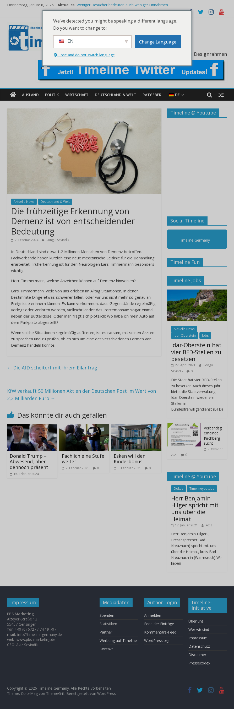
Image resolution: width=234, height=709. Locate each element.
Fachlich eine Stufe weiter (83, 459)
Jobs (205, 335)
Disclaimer (197, 654)
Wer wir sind (198, 629)
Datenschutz (199, 646)
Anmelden (152, 615)
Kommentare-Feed (160, 632)
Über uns (196, 621)
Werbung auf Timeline (118, 640)
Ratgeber (152, 94)
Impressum (198, 637)
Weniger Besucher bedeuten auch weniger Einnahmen (122, 4)
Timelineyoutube (201, 488)
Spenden (107, 615)
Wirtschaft (77, 94)
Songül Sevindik (57, 240)
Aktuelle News (24, 201)
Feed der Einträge (159, 623)
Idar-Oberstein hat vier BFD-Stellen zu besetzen (196, 352)
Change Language (157, 42)
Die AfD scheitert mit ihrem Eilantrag (52, 367)
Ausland (30, 94)
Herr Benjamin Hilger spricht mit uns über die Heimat (195, 508)
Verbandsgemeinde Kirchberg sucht (213, 436)
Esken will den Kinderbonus (129, 459)
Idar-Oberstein (185, 335)
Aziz (209, 525)
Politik (52, 94)
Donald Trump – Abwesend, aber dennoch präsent (29, 461)
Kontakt (106, 648)
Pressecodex (199, 663)
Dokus (178, 488)
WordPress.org (156, 640)
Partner (106, 632)
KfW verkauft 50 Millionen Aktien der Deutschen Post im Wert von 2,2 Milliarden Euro (81, 395)
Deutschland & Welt (115, 94)
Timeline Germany (194, 240)
